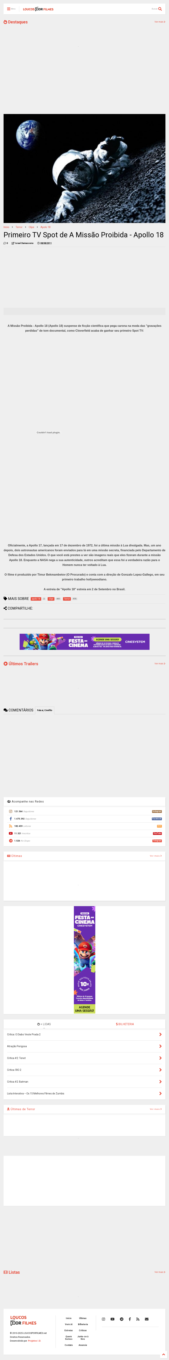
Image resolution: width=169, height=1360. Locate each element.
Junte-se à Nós (82, 1337)
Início (6, 227)
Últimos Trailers (21, 663)
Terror (19, 227)
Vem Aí (68, 1324)
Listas (12, 1272)
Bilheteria (83, 1324)
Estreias (68, 1330)
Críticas (83, 1330)
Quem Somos (68, 1337)
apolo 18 (46, 227)
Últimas (14, 856)
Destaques (16, 22)
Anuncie (83, 1345)
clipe (31, 227)
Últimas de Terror (21, 1109)
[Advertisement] (84, 84)
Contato (69, 1345)
